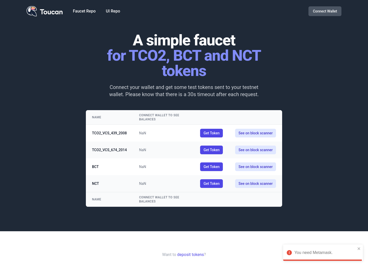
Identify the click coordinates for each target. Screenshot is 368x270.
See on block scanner (255, 133)
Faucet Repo (84, 11)
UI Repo (113, 11)
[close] (359, 249)
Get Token (211, 133)
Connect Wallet (325, 11)
